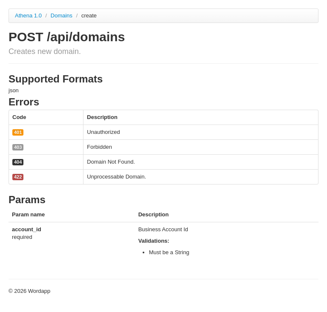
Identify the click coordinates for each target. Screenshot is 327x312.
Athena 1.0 (28, 15)
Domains (62, 15)
